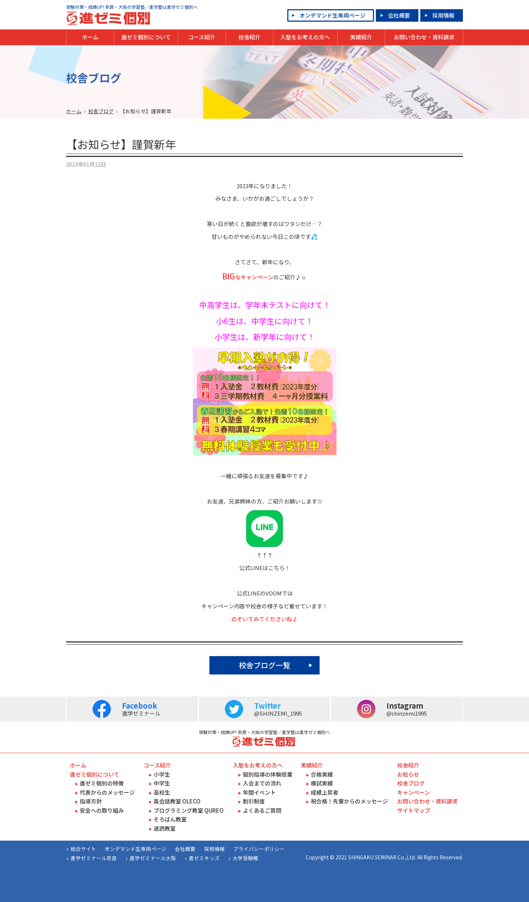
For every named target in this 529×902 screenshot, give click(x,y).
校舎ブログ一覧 (264, 665)
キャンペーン (413, 792)
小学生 (162, 774)
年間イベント (259, 792)
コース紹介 (201, 37)
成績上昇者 (324, 792)
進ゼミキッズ (204, 858)
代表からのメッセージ (107, 792)
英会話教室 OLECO (177, 801)
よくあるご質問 (262, 810)
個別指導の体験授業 (267, 774)
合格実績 (322, 774)
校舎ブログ (101, 111)
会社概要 (399, 15)
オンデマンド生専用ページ (332, 15)
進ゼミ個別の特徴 (102, 783)
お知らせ (408, 774)
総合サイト (83, 848)
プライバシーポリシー (259, 848)
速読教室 (165, 828)
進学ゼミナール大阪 (153, 858)
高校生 (162, 792)
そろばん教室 (170, 819)
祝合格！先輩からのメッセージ (349, 801)
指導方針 (91, 801)
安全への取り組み (102, 810)
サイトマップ (413, 810)
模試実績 (322, 783)
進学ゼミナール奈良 (94, 858)
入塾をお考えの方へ (305, 37)
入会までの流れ (262, 783)
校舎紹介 (249, 37)
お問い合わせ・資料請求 (424, 37)
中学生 (162, 783)
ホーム (90, 37)
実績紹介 (361, 37)
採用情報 (443, 15)
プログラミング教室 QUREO (189, 810)
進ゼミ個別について (146, 37)
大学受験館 (245, 858)
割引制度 (254, 801)
